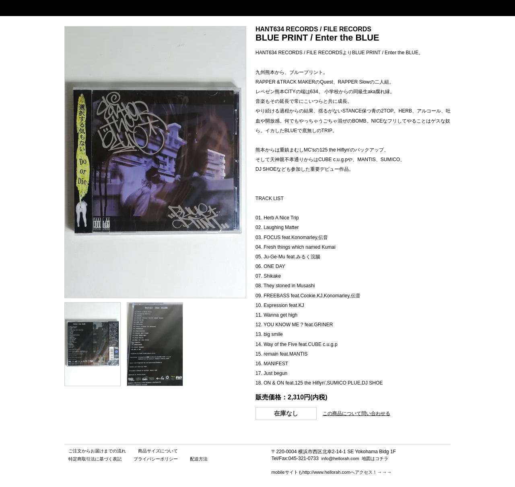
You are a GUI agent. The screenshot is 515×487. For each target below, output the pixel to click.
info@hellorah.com (340, 458)
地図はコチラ (375, 458)
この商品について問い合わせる (356, 413)
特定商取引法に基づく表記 (95, 458)
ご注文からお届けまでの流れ (97, 450)
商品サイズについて (158, 450)
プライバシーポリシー (156, 458)
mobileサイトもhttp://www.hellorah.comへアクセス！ (324, 472)
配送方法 (199, 458)
